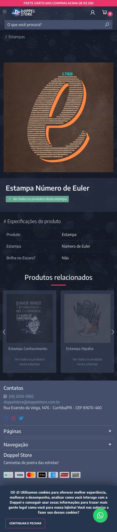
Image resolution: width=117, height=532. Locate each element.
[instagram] (14, 418)
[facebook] (7, 418)
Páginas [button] (12, 431)
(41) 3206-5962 (21, 396)
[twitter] (21, 418)
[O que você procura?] (58, 24)
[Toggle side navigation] (5, 12)
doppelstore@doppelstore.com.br (32, 402)
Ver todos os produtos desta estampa (37, 199)
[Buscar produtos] (107, 24)
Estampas (17, 36)
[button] (92, 12)
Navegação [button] (16, 444)
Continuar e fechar (25, 523)
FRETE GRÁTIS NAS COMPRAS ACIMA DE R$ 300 (58, 3)
